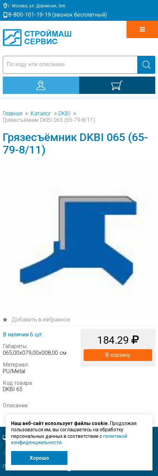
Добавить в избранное (40, 319)
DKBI (64, 114)
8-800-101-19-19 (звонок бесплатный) (57, 14)
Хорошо (39, 458)
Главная (12, 114)
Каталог (41, 114)
